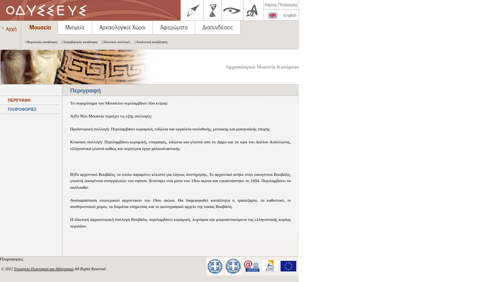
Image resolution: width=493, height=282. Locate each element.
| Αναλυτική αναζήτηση (148, 42)
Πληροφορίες (12, 259)
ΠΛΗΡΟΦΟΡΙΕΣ (22, 109)
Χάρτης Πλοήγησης (281, 5)
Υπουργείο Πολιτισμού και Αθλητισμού (44, 269)
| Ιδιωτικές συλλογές (114, 42)
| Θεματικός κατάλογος (39, 42)
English (290, 15)
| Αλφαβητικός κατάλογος (78, 42)
